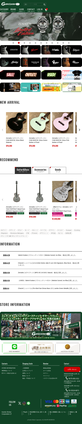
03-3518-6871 (74, 390)
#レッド (27, 230)
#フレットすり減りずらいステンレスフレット (14, 236)
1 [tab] (13, 43)
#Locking (77, 230)
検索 (44, 4)
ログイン (39, 10)
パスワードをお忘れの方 (50, 378)
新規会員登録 (47, 368)
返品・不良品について (28, 378)
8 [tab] (52, 43)
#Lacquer (69, 230)
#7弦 (27, 233)
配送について (26, 376)
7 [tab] (46, 43)
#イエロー (60, 230)
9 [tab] (57, 43)
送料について (26, 373)
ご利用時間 (25, 368)
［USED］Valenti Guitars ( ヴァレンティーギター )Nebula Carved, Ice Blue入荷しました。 (41, 281)
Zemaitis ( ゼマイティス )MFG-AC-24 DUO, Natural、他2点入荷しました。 (35, 273)
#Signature (4, 233)
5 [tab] (35, 43)
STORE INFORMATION (8, 368)
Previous (2, 27)
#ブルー (20, 230)
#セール (60, 233)
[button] (2, 130)
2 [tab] (19, 43)
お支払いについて (27, 370)
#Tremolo (34, 233)
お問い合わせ (31, 10)
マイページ (46, 376)
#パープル (44, 230)
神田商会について (7, 370)
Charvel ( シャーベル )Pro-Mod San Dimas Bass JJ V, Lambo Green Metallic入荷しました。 (41, 288)
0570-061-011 (74, 378)
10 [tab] (63, 43)
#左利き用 (68, 233)
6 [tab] (41, 43)
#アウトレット (44, 233)
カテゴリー (4, 10)
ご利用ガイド (21, 10)
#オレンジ (35, 230)
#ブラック (12, 230)
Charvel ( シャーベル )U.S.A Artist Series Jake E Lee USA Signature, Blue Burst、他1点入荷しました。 (41, 264)
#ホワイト (4, 230)
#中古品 (53, 233)
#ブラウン (52, 230)
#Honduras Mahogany (17, 233)
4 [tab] (30, 43)
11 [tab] (68, 43)
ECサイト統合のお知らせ (9, 373)
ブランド (13, 10)
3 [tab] (24, 43)
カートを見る (47, 370)
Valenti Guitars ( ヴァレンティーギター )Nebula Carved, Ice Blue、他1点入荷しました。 (40, 255)
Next (79, 27)
